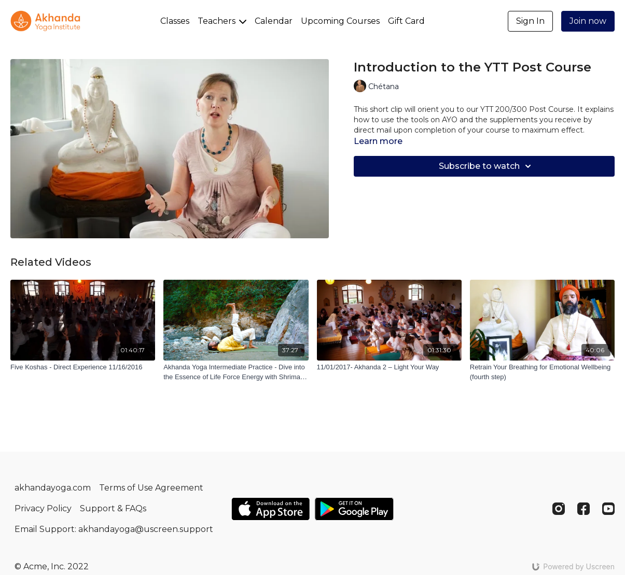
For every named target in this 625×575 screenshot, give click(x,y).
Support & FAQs (113, 508)
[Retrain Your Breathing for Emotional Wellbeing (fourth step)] (542, 372)
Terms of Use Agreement (151, 488)
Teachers (222, 21)
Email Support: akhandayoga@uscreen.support (114, 529)
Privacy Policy (43, 508)
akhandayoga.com (53, 488)
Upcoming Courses (340, 21)
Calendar (274, 21)
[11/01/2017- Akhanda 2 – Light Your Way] (389, 367)
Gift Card (406, 21)
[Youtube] (608, 508)
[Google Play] (354, 509)
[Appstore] (270, 509)
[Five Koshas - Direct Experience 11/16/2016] (82, 367)
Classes (174, 21)
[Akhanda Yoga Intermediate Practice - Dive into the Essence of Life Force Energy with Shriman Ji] (235, 372)
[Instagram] (558, 508)
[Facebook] (583, 508)
